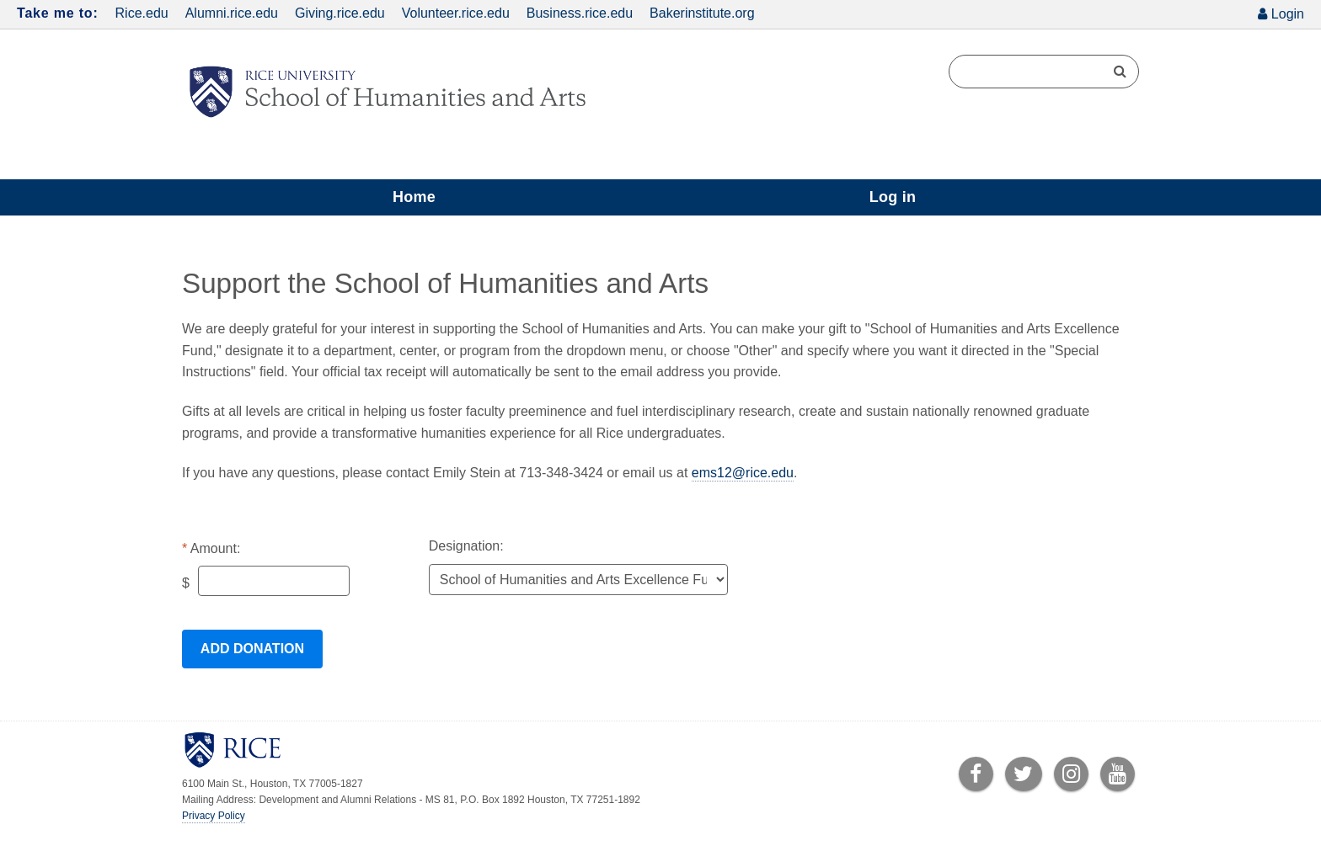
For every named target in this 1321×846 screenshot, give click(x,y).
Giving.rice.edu (340, 13)
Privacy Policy (213, 816)
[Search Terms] (1044, 71)
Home (414, 197)
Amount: (215, 548)
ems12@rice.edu (743, 473)
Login (1287, 14)
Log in (893, 197)
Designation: (466, 546)
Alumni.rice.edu (231, 13)
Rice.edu (141, 13)
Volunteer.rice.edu (456, 13)
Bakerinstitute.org (702, 13)
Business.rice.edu (580, 13)
